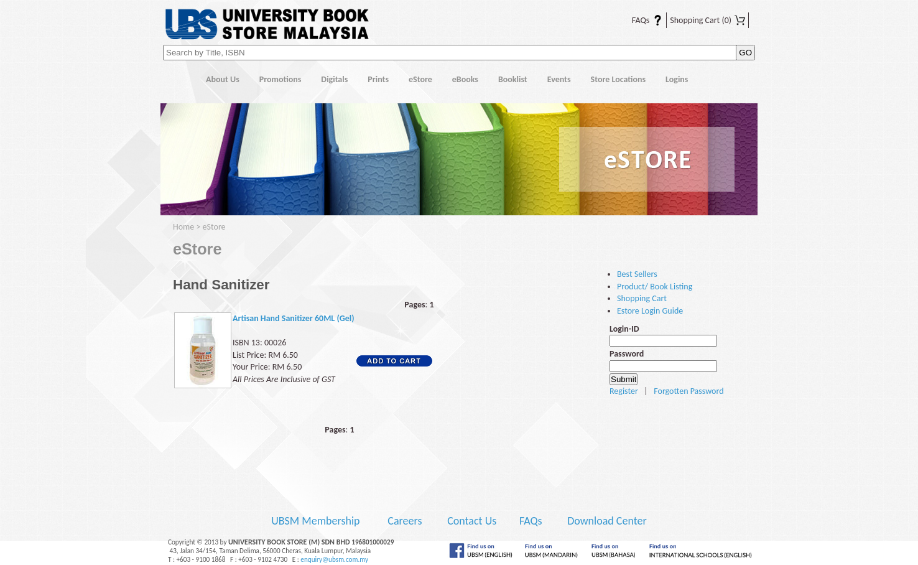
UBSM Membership (316, 521)
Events (559, 79)
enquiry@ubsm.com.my (334, 559)
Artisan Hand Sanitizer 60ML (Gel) (294, 318)
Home (178, 80)
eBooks (465, 79)
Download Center (607, 521)
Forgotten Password (688, 391)
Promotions (280, 79)
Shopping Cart (707, 20)
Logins (676, 79)
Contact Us (473, 521)
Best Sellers (637, 274)
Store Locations (618, 79)
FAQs (639, 20)
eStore (420, 79)
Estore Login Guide (650, 311)
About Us (222, 79)
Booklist (512, 79)
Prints (378, 79)
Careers (404, 521)
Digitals (334, 79)
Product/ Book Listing (654, 286)
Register (624, 391)
